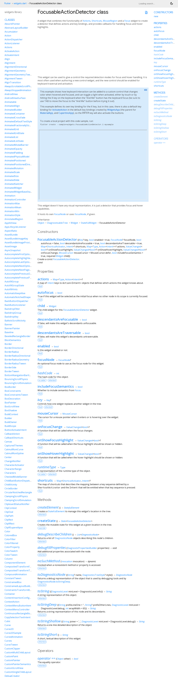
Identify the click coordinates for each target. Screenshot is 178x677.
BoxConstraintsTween (16, 394)
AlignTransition (13, 82)
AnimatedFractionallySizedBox (20, 125)
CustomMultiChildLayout (17, 652)
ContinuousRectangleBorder (19, 613)
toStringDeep (47, 604)
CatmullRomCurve (14, 449)
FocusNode (60, 214)
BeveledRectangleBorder (17, 336)
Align (7, 59)
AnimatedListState (14, 141)
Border (8, 344)
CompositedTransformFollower (21, 566)
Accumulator (11, 31)
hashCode (45, 373)
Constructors (163, 12)
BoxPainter (10, 402)
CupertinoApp (66, 112)
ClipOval (9, 511)
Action (102, 246)
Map (43, 246)
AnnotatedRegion (14, 219)
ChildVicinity (11, 484)
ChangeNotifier (13, 461)
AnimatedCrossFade (15, 117)
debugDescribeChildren (55, 534)
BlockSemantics (13, 340)
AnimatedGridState (14, 133)
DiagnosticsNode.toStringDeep (54, 581)
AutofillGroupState (14, 285)
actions (43, 279)
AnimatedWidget (13, 187)
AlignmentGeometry (15, 70)
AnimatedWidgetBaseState (18, 191)
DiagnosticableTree (57, 222)
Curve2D (9, 629)
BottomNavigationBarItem (19, 375)
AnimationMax (12, 203)
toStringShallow (49, 621)
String (71, 574)
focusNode (80, 214)
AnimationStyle (12, 215)
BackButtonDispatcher (16, 301)
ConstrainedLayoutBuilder (18, 586)
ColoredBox (11, 535)
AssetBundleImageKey (16, 238)
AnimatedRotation (14, 168)
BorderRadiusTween (15, 363)
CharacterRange (13, 468)
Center (8, 457)
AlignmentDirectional (16, 66)
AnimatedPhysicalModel (17, 156)
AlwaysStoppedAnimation (18, 90)
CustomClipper (12, 648)
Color (7, 531)
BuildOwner (11, 422)
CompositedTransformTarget (20, 570)
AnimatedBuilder (13, 109)
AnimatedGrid (12, 129)
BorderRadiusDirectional (17, 355)
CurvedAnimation (14, 636)
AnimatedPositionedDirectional (21, 164)
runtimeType (47, 467)
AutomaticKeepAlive (15, 293)
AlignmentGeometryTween (19, 74)
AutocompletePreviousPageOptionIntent (26, 277)
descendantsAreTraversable (59, 332)
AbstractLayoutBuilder (16, 27)
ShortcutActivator (56, 246)
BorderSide (10, 367)
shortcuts (45, 480)
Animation (10, 195)
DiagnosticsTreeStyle (93, 574)
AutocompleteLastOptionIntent (21, 262)
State (63, 521)
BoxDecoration (12, 398)
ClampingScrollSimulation (18, 500)
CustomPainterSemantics (18, 664)
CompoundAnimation (16, 574)
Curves (8, 640)
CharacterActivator (14, 465)
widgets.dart (20, 3)
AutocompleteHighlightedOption (22, 258)
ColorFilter (10, 539)
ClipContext (11, 508)
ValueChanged (133, 246)
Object (41, 222)
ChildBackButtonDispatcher (19, 480)
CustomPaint (11, 656)
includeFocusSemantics (56, 386)
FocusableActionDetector (57, 239)
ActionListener (12, 43)
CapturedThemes (14, 445)
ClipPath (9, 515)
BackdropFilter (12, 308)
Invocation (66, 561)
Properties (160, 23)
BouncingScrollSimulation (18, 383)
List (78, 534)
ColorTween (11, 554)
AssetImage (11, 246)
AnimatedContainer (15, 113)
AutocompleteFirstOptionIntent (21, 254)
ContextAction (12, 601)
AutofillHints (11, 289)
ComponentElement (15, 562)
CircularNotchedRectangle (18, 492)
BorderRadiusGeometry (17, 359)
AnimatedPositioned (15, 160)
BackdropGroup (13, 312)
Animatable (10, 101)
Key (81, 239)
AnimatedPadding (14, 152)
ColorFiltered (11, 543)
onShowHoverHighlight (56, 453)
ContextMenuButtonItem (18, 605)
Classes (10, 19)
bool (91, 239)
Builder (8, 418)
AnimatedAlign (12, 105)
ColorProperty (12, 547)
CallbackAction (12, 433)
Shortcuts (97, 20)
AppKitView (10, 223)
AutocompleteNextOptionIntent (21, 265)
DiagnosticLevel (59, 591)
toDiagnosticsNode (51, 574)
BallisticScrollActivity (15, 320)
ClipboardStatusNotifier (17, 504)
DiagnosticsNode (90, 534)
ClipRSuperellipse (14, 527)
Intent (69, 246)
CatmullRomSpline (14, 453)
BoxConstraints (13, 390)
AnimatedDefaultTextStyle (18, 121)
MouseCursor (66, 252)
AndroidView (11, 94)
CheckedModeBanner (16, 476)
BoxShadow (11, 410)
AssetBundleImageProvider (19, 242)
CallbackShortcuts (14, 437)
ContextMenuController (17, 609)
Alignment (10, 62)
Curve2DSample (13, 632)
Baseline (9, 332)
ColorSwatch (11, 550)
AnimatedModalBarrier (17, 144)
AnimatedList (11, 137)
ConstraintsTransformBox (18, 590)
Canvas (8, 441)
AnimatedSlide (12, 180)
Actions (87, 20)
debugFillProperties (52, 547)
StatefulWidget (89, 222)
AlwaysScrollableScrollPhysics (20, 86)
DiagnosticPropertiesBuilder (82, 548)
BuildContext (11, 414)
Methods (159, 92)
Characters (10, 472)
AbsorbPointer (12, 23)
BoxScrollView (12, 406)
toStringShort (47, 634)
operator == (46, 658)
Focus (127, 20)
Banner (8, 324)
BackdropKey (11, 316)
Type (95, 246)
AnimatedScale (12, 172)
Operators (161, 138)
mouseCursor (48, 413)
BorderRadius (12, 351)
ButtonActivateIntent (16, 429)
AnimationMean (13, 207)
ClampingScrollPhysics (16, 496)
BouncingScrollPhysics (16, 379)
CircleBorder (11, 488)
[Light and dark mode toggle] (171, 3)
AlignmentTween (13, 78)
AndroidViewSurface (15, 98)
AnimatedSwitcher (14, 183)
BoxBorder (10, 386)
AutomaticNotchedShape (18, 297)
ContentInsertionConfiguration (21, 597)
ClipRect (9, 519)
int (57, 373)
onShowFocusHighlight (55, 440)
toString (43, 591)
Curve (8, 625)
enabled (44, 346)
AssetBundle (11, 234)
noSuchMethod (49, 561)
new (156, 16)
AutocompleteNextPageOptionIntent (24, 269)
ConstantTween (13, 578)
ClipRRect (9, 523)
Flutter (7, 3)
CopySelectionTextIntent (17, 617)
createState (47, 520)
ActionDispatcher (14, 39)
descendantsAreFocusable (58, 319)
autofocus (45, 292)
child (41, 305)
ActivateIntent (12, 55)
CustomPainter (12, 660)
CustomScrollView (14, 668)
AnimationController (15, 199)
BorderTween (12, 371)
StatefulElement (71, 507)
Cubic (7, 621)
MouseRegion (110, 20)
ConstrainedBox (13, 582)
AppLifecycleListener (15, 226)
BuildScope (10, 426)
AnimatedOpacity (13, 148)
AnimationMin (12, 211)
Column (9, 558)
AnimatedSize (12, 176)
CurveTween (11, 644)
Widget (74, 222)
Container (10, 593)
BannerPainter (12, 328)
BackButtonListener (15, 304)
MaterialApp (46, 112)
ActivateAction (59, 109)
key (40, 399)
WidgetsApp (113, 109)
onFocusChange (50, 426)
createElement (48, 507)
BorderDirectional (14, 347)
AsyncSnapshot (13, 250)
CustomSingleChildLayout (18, 672)
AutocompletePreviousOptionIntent (23, 273)
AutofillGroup (12, 281)
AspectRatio (11, 230)
